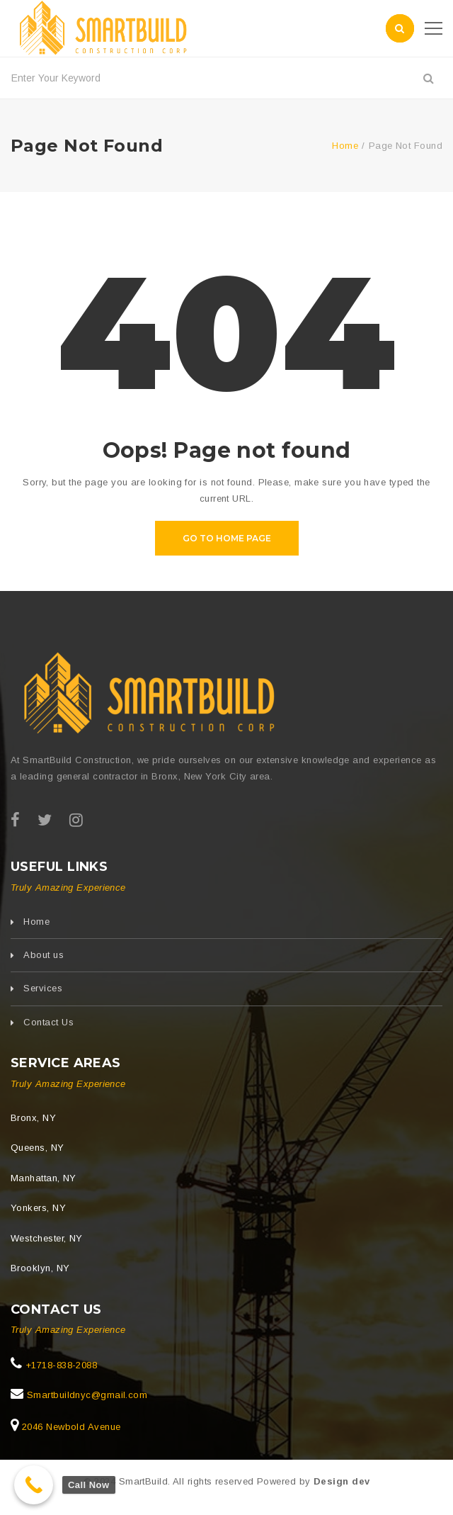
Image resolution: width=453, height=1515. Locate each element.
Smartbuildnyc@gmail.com (85, 1395)
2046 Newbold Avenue (69, 1426)
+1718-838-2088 (59, 1365)
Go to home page (227, 538)
